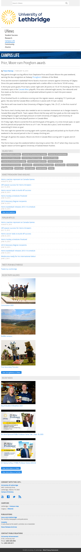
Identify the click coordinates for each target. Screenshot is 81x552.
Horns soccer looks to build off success (16, 190)
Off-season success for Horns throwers (16, 185)
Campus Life (10, 41)
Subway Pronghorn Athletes (11, 154)
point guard (19, 168)
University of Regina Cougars (32, 158)
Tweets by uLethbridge (9, 269)
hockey (51, 168)
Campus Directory (7, 492)
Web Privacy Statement (50, 550)
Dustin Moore (60, 165)
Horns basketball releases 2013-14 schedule (18, 207)
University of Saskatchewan (58, 154)
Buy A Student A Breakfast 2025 (12, 406)
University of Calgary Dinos (11, 158)
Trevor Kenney (8, 71)
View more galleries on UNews (11, 372)
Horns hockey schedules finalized (14, 196)
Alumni (8, 47)
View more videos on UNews (10, 468)
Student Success (11, 35)
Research (8, 38)
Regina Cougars (7, 168)
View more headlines (8, 212)
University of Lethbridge (9, 485)
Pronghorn (37, 77)
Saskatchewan (41, 168)
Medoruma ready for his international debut (18, 256)
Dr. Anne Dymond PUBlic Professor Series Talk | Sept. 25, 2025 (22, 434)
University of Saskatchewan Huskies (34, 154)
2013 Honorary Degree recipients (14, 201)
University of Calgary (50, 158)
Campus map (14, 506)
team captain (30, 168)
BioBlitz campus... (7, 336)
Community (9, 44)
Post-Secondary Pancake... (10, 367)
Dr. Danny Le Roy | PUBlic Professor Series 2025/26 (18, 463)
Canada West (23, 89)
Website (10, 509)
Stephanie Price (72, 165)
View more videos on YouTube (11, 472)
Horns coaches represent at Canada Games (18, 179)
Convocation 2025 (7, 305)
